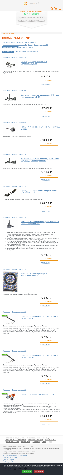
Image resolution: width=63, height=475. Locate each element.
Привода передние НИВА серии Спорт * (38, 394)
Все (4, 42)
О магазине (25, 442)
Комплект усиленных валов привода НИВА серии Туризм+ (39, 356)
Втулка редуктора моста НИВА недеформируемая (34, 63)
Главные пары (10, 42)
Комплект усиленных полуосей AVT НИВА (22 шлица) (40, 128)
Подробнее (39, 471)
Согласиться (27, 471)
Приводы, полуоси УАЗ (26, 47)
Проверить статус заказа (10, 457)
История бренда (7, 463)
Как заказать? (50, 440)
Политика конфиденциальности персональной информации (27, 438)
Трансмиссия (6, 57)
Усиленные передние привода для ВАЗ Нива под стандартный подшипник (40, 160)
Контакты (36, 442)
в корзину (48, 80)
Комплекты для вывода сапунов (26, 42)
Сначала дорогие (32, 51)
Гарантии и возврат (35, 440)
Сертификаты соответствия (15, 440)
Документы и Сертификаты (11, 461)
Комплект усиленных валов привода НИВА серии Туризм (39, 317)
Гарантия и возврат (8, 459)
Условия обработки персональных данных (15, 455)
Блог (44, 442)
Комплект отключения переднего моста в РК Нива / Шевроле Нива (40, 223)
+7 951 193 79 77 (32, 14)
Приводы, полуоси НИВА (10, 47)
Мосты (30, 45)
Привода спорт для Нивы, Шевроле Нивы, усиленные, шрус (39, 191)
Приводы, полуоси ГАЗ (41, 45)
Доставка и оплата (12, 442)
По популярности (8, 51)
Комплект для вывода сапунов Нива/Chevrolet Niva (34, 274)
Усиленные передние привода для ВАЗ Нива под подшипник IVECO (40, 96)
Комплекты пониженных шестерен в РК (15, 45)
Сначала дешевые (20, 51)
